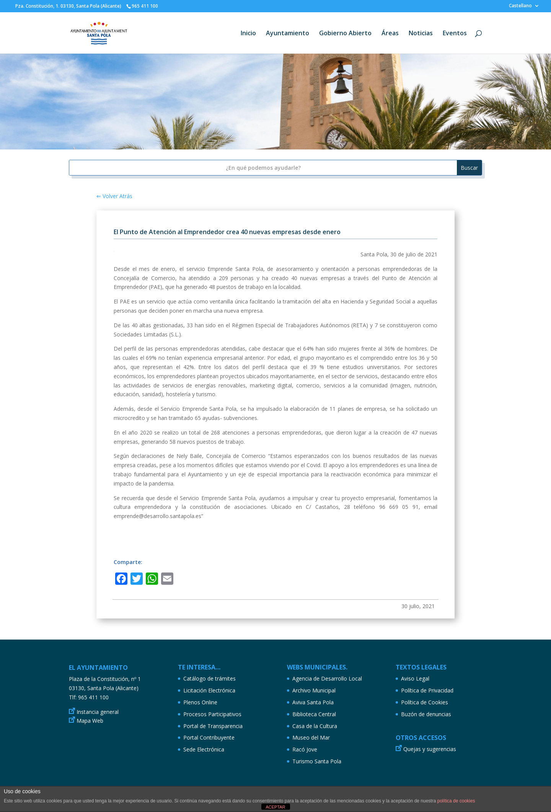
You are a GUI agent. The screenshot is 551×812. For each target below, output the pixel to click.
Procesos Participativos (212, 714)
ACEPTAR (275, 807)
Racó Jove (304, 749)
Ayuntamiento (287, 33)
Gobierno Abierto (345, 33)
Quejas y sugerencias (429, 749)
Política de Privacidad (427, 690)
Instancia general (98, 711)
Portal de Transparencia (213, 726)
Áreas (390, 33)
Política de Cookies (424, 702)
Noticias (421, 33)
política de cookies (456, 801)
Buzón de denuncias (426, 714)
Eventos (455, 33)
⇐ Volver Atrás (114, 196)
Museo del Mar (311, 737)
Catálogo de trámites (209, 678)
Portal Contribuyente (209, 737)
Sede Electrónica (203, 749)
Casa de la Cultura (314, 726)
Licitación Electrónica (209, 690)
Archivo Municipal (314, 690)
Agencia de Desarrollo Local (327, 678)
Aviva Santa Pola (313, 702)
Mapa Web (90, 720)
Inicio (248, 33)
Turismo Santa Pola (316, 761)
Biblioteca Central (314, 714)
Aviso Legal (415, 678)
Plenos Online (200, 702)
